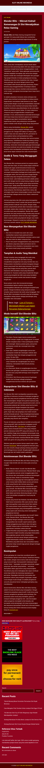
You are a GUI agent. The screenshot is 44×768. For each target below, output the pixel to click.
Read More (8, 613)
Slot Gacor (21, 426)
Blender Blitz (25, 127)
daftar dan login (15, 740)
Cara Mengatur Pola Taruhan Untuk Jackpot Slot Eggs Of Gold (23, 708)
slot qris (4, 755)
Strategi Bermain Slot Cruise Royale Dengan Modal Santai (21, 724)
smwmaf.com (13, 610)
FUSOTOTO (5, 731)
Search (4, 688)
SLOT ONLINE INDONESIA (29, 222)
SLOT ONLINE (7, 17)
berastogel (13, 445)
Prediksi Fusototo (7, 736)
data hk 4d (5, 734)
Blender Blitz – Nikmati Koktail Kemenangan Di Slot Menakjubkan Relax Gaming (21, 24)
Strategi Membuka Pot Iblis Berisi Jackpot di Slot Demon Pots (23, 719)
